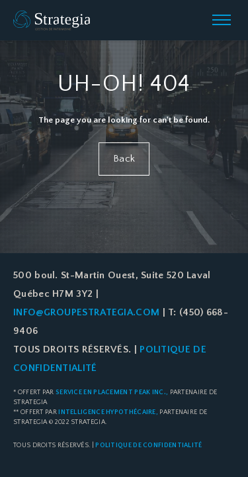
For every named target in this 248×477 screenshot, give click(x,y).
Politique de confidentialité (148, 445)
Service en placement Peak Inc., (112, 392)
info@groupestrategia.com (86, 312)
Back (124, 158)
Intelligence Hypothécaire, (108, 412)
